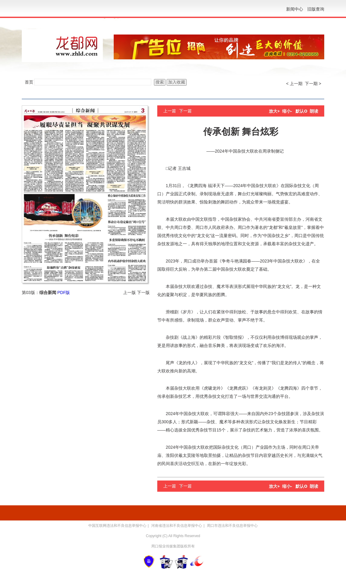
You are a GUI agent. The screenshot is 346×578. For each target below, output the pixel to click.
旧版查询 (315, 9)
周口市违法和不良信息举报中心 (232, 526)
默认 (301, 111)
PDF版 (63, 292)
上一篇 (169, 110)
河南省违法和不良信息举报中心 (176, 526)
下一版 (143, 292)
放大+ (274, 111)
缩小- (287, 111)
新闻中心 (294, 9)
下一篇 (185, 110)
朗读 (314, 111)
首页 (29, 82)
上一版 (129, 292)
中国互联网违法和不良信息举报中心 (117, 526)
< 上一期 (294, 83)
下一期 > (313, 83)
